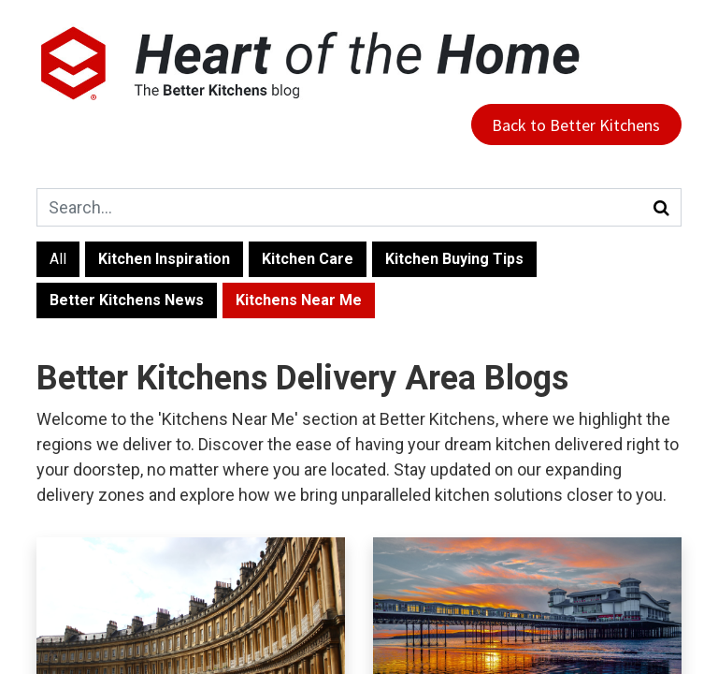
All (58, 259)
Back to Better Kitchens (576, 125)
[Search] (662, 207)
